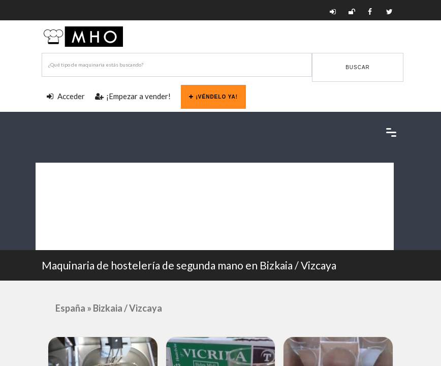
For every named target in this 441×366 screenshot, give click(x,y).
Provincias (57, 195)
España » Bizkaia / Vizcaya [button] (108, 308)
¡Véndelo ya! (213, 97)
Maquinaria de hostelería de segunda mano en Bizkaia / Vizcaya (189, 265)
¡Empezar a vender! (133, 96)
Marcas (52, 217)
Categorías (58, 173)
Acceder (66, 96)
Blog (57, 239)
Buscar (357, 67)
